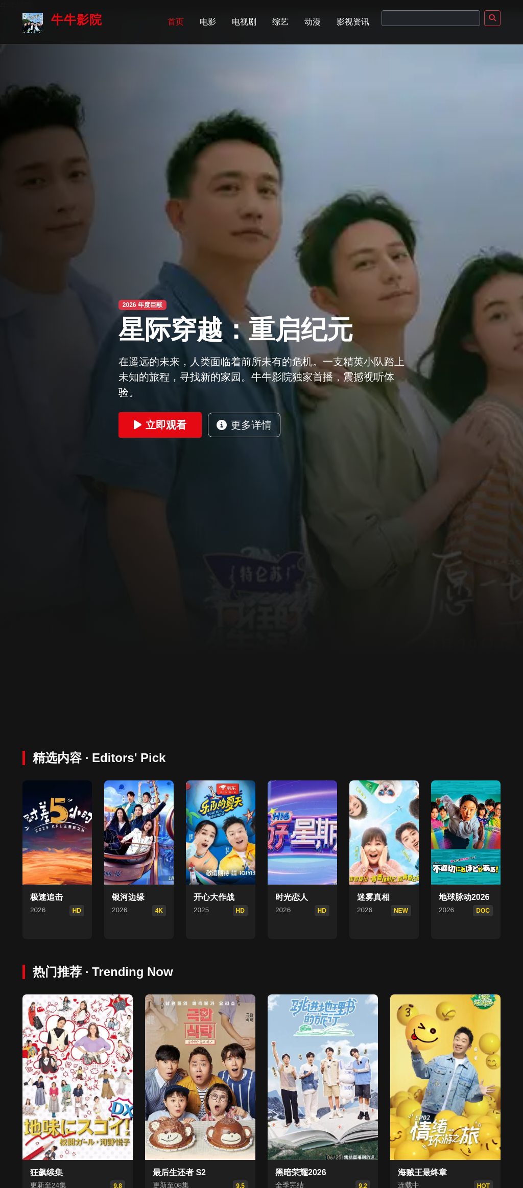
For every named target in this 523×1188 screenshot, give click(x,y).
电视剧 (244, 21)
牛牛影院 (62, 23)
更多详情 (244, 425)
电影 (208, 21)
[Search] (431, 18)
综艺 (280, 21)
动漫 (312, 21)
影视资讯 (353, 21)
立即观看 (160, 425)
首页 (176, 21)
